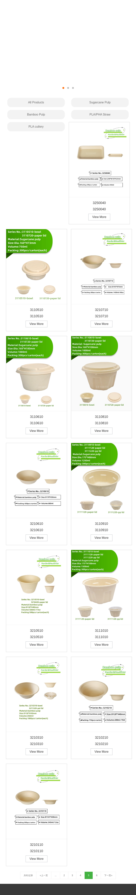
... (56, 875)
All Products (36, 102)
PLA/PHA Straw (99, 114)
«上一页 (44, 875)
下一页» (108, 875)
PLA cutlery (36, 126)
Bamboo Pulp (36, 114)
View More (99, 217)
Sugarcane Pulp (100, 102)
